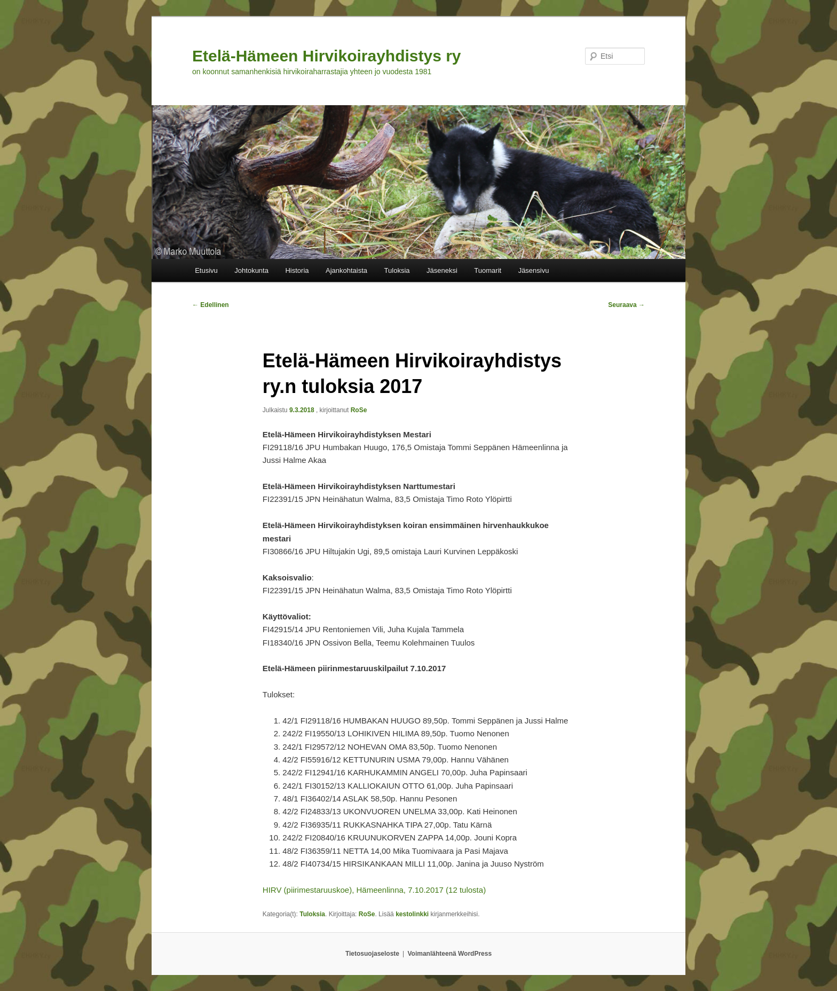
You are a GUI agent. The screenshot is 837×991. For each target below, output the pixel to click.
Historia (297, 270)
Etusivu (206, 270)
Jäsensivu (533, 270)
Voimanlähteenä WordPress (450, 953)
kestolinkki (412, 914)
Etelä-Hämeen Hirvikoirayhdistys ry (326, 56)
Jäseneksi (442, 270)
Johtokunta (251, 270)
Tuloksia (397, 270)
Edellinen (210, 305)
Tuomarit (487, 270)
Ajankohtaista (346, 270)
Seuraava (626, 305)
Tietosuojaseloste (372, 953)
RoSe (359, 410)
